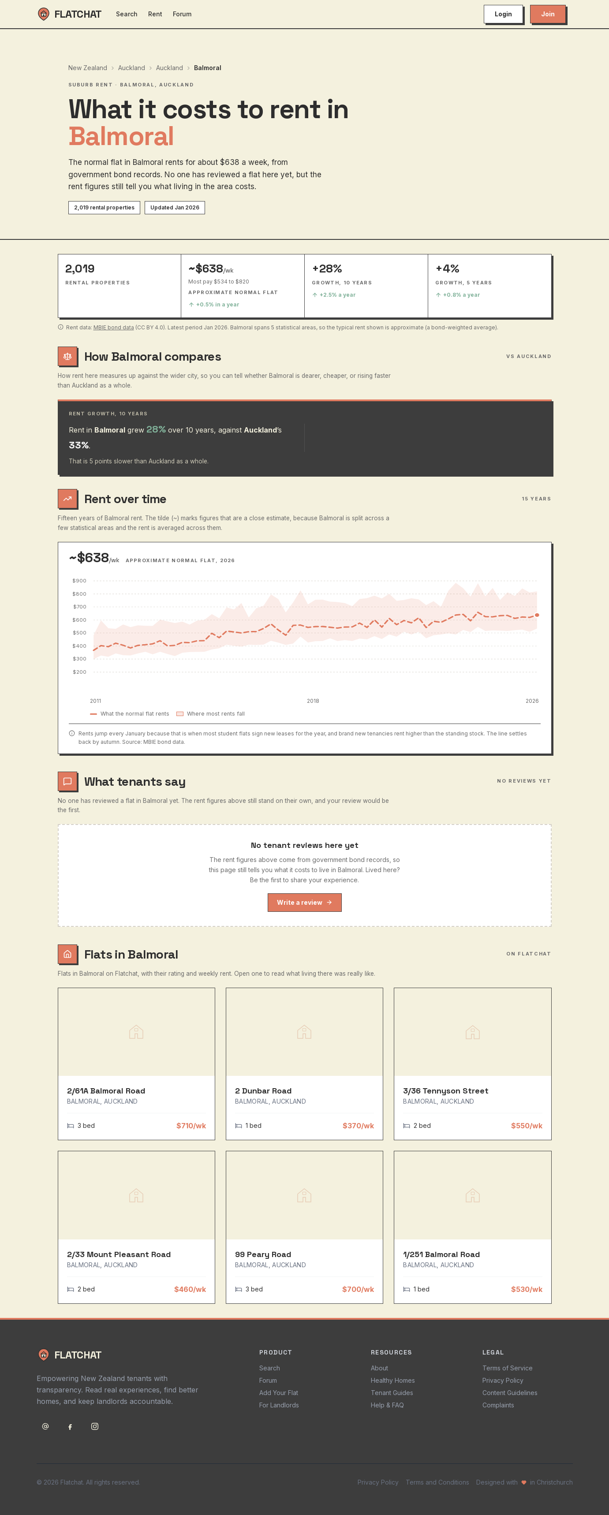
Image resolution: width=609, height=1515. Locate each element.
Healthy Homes (393, 1380)
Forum (182, 14)
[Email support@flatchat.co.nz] (45, 1426)
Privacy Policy (502, 1380)
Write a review (305, 902)
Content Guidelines (510, 1392)
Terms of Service (507, 1368)
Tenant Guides (392, 1392)
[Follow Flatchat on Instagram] (95, 1426)
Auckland (131, 67)
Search (127, 14)
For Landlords (279, 1405)
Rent (155, 14)
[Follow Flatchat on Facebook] (70, 1426)
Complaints (498, 1405)
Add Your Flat (278, 1392)
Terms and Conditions (437, 1482)
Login (503, 14)
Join (548, 14)
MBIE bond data (113, 327)
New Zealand (87, 67)
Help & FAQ (387, 1405)
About (379, 1368)
